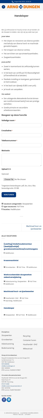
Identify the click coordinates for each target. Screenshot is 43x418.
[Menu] (3, 7)
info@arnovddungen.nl (8, 366)
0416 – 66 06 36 (26, 1)
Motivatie (6, 150)
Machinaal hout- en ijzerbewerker (19, 291)
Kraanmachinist (11, 260)
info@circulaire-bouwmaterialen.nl (12, 386)
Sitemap (27, 414)
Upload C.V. (6, 169)
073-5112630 (5, 384)
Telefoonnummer (9, 140)
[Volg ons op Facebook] (4, 399)
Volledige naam (8, 120)
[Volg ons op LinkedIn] (9, 399)
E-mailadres (7, 130)
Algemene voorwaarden (29, 413)
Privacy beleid (18, 414)
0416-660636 (5, 364)
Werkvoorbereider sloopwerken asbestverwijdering (18, 275)
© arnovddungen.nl (11, 413)
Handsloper (9, 308)
